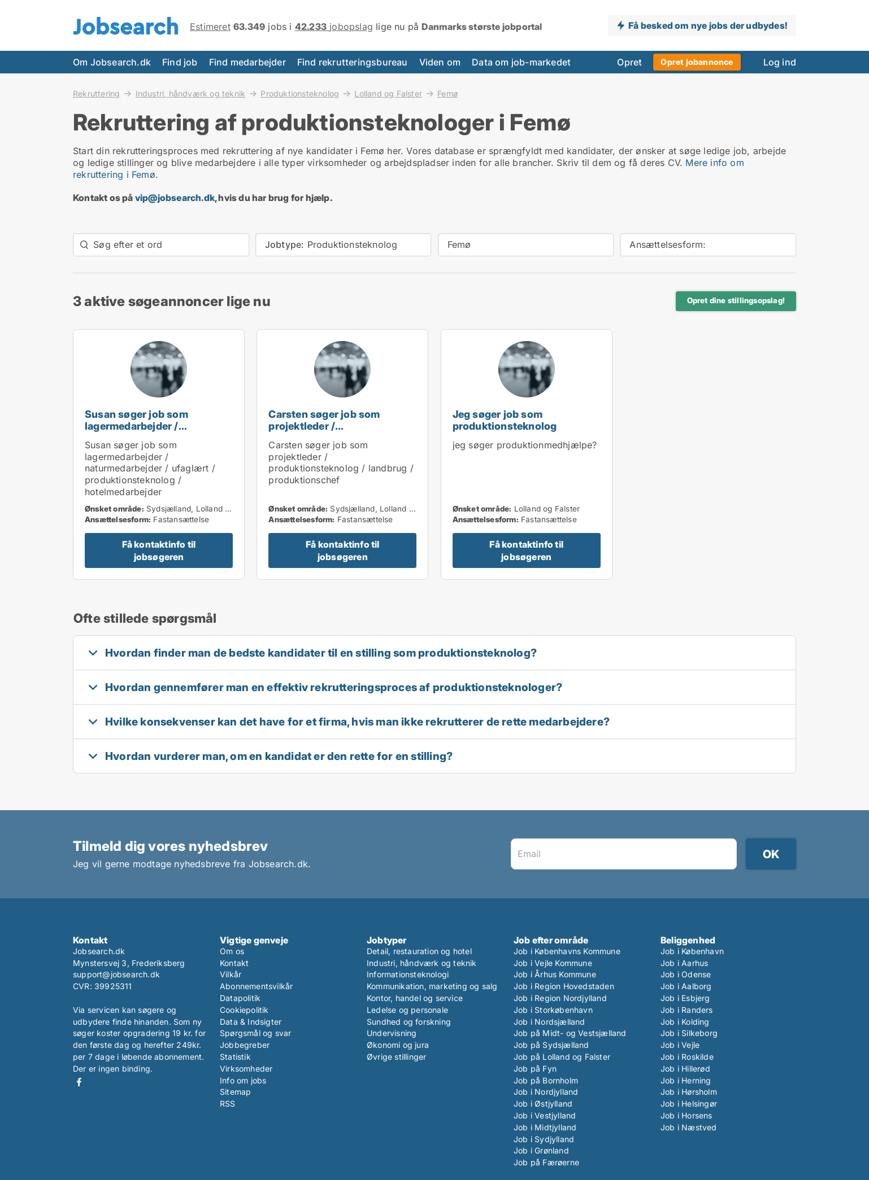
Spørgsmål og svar (255, 1033)
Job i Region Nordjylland (560, 998)
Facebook (79, 1082)
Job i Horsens (686, 1115)
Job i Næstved (689, 1127)
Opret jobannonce (697, 62)
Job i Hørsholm (689, 1091)
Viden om (440, 62)
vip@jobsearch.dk (175, 197)
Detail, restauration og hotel (419, 951)
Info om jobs (243, 1080)
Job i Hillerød (685, 1068)
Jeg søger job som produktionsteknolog (505, 420)
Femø (447, 94)
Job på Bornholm (546, 1080)
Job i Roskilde (687, 1056)
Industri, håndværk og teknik (191, 93)
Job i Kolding (685, 1021)
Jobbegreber (245, 1045)
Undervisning (391, 1033)
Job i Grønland (541, 1150)
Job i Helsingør (689, 1103)
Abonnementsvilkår (256, 986)
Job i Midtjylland (545, 1127)
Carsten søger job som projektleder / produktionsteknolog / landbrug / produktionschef (336, 431)
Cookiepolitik (244, 1010)
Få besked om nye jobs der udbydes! (707, 25)
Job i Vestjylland (545, 1115)
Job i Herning (686, 1080)
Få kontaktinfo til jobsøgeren (159, 550)
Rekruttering (96, 93)
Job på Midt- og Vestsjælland (570, 1033)
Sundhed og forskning (409, 1021)
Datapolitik (240, 998)
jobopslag (334, 26)
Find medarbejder (247, 62)
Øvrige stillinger (396, 1056)
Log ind (779, 62)
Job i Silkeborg (689, 1033)
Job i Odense (686, 974)
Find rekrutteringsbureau (352, 62)
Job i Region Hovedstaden (564, 986)
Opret (629, 62)
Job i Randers (687, 1010)
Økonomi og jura (398, 1045)
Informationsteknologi (408, 974)
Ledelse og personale (407, 1010)
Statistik (235, 1056)
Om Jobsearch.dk (112, 62)
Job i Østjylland (543, 1103)
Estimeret (210, 26)
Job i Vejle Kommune (553, 963)
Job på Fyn (535, 1068)
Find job (180, 62)
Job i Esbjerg (685, 998)
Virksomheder (246, 1068)
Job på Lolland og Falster (562, 1056)
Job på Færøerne (546, 1162)
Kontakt (234, 963)
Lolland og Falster (388, 93)
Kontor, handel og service (415, 998)
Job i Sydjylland (544, 1139)
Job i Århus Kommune (555, 974)
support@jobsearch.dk (116, 974)
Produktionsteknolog (299, 93)
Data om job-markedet (521, 62)
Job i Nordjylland (546, 1091)
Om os (232, 951)
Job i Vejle (680, 1045)
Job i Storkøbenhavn (553, 1010)
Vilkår (230, 974)
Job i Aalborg (686, 986)
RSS (228, 1103)
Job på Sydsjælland (551, 1045)
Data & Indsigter (250, 1021)
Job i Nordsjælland (549, 1021)
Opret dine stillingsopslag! (736, 300)
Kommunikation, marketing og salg (432, 986)
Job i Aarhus (684, 963)
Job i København (692, 951)
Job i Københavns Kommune (567, 951)
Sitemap (235, 1091)
